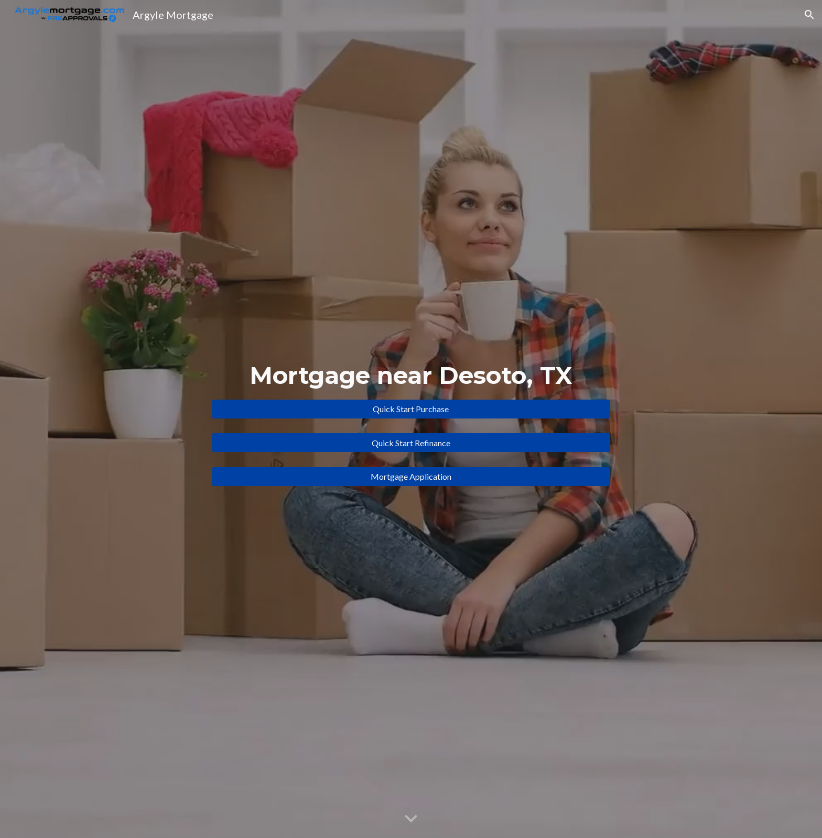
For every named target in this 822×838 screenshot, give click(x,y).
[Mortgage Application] (411, 476)
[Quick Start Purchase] (411, 408)
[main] (411, 376)
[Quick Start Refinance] (411, 442)
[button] (809, 14)
